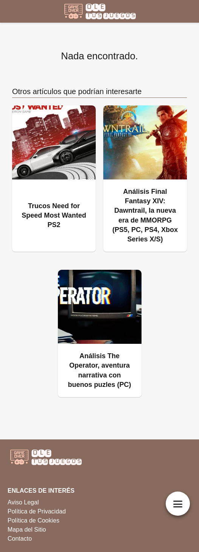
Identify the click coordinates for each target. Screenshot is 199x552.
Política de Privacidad (37, 511)
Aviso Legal (23, 502)
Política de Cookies (33, 520)
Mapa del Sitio (27, 529)
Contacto (20, 538)
